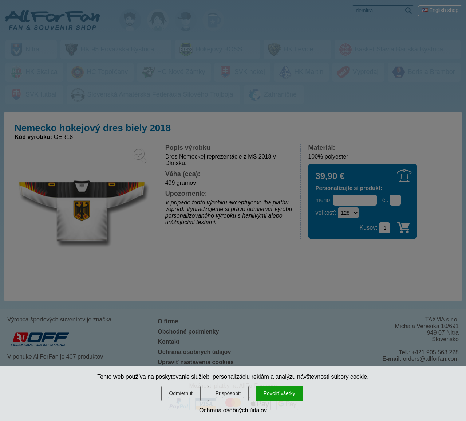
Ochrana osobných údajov (233, 410)
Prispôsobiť (228, 393)
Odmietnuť (181, 393)
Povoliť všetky (279, 393)
